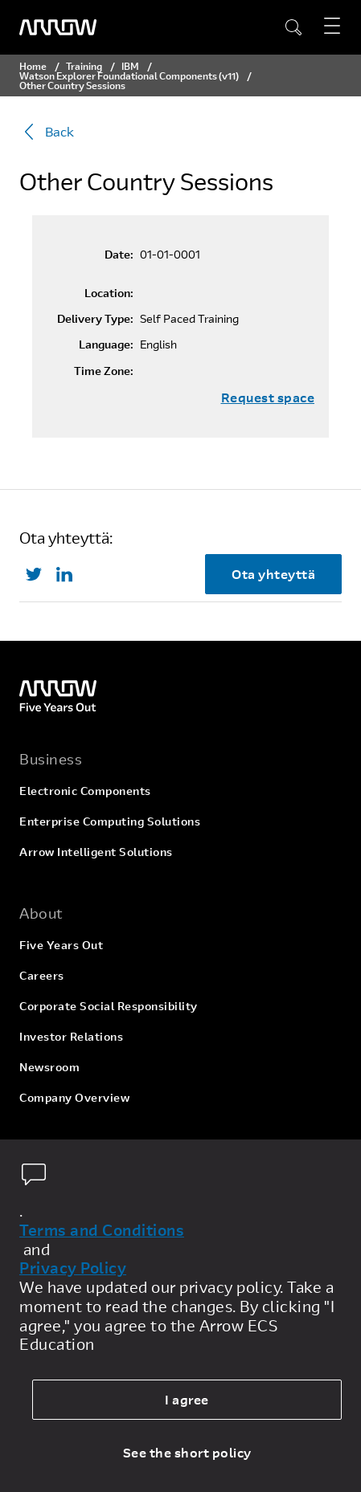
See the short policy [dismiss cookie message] (187, 1452)
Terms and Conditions (101, 1230)
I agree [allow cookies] (187, 1399)
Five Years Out (61, 944)
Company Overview (74, 1097)
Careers (41, 975)
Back (46, 131)
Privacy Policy (72, 1268)
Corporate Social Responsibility (108, 1005)
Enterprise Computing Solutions (109, 821)
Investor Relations (71, 1036)
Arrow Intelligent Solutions (96, 851)
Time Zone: (103, 371)
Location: (108, 293)
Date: (119, 254)
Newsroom (49, 1066)
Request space (268, 397)
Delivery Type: (95, 318)
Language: (106, 344)
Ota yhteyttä (273, 573)
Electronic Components (85, 790)
